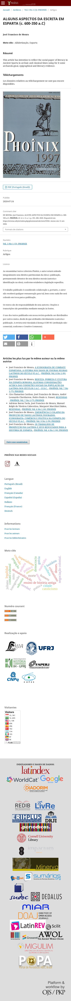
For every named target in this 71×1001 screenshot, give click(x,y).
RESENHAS (61, 397)
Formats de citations (14, 229)
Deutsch (8, 510)
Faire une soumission (17, 442)
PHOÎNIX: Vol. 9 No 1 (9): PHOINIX (43, 421)
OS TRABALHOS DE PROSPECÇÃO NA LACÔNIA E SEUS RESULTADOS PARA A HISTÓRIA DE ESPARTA (37, 427)
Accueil (6, 10)
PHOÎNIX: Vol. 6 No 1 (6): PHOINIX (39, 409)
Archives (17, 10)
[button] (9, 337)
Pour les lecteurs (12, 529)
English (8, 488)
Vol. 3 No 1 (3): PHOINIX (36, 10)
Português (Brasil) (13, 484)
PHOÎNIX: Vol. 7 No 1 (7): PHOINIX (27, 400)
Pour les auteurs (11, 533)
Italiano (8, 501)
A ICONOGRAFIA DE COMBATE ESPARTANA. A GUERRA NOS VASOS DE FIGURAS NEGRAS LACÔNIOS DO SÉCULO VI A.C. (38, 370)
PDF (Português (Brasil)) (18, 187)
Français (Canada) (13, 493)
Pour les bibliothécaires (15, 538)
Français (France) (13, 506)
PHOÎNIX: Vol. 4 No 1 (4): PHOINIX (51, 430)
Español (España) (13, 497)
